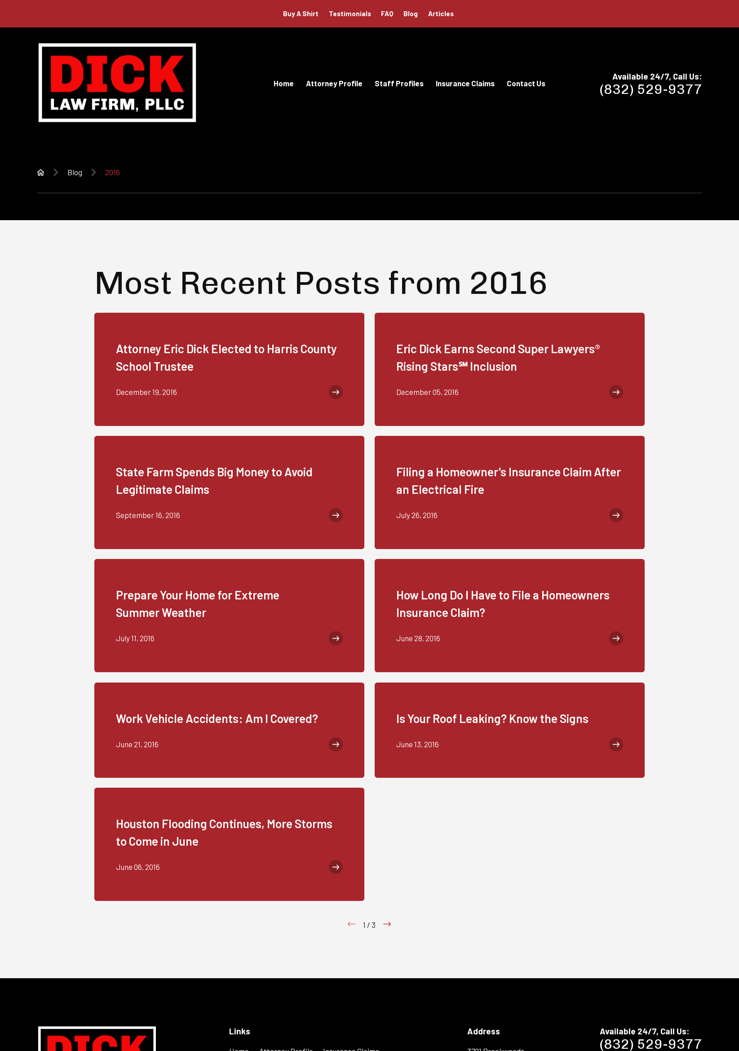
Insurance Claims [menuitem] (465, 83)
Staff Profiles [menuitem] (399, 83)
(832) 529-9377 (651, 89)
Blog (410, 13)
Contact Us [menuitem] (526, 83)
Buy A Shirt (301, 13)
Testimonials (350, 13)
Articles (441, 13)
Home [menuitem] (284, 83)
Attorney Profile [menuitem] (334, 83)
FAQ (387, 13)
